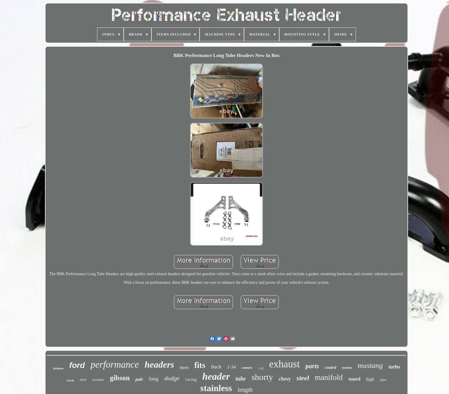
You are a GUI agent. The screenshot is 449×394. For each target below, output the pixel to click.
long (154, 379)
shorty (262, 377)
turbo (394, 367)
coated (330, 367)
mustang (370, 365)
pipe (383, 379)
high (370, 379)
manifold (328, 377)
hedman (58, 368)
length (245, 389)
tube (241, 378)
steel (302, 378)
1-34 (231, 367)
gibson (120, 378)
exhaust (284, 364)
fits (199, 365)
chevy (285, 379)
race (83, 379)
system (347, 368)
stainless (216, 388)
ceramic (98, 379)
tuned (354, 379)
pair (139, 379)
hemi (184, 367)
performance (114, 364)
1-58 (260, 368)
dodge (172, 378)
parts (312, 366)
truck (70, 380)
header (216, 376)
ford (77, 365)
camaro (247, 368)
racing (190, 379)
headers (159, 364)
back (216, 367)
